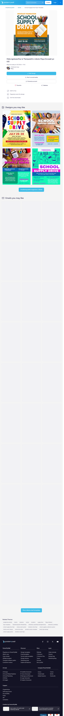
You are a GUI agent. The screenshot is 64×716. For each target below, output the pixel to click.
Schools (39, 660)
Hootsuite (52, 676)
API (4, 697)
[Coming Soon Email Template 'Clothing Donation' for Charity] (31, 382)
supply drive (40, 622)
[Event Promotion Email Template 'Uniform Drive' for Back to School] (31, 261)
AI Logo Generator (25, 678)
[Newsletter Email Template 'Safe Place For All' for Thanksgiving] (31, 423)
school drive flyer (19, 629)
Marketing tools (25, 660)
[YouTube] (57, 641)
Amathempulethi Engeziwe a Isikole (31, 189)
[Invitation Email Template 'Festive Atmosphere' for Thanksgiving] (52, 382)
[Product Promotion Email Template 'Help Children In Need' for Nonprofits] (52, 463)
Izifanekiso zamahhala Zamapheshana (37, 624)
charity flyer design (43, 629)
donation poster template (31, 629)
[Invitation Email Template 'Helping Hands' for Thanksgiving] (11, 382)
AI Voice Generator (25, 674)
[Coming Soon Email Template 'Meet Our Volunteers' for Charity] (11, 423)
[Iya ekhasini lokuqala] (7, 2)
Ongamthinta (6, 689)
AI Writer (5, 678)
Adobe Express (42, 676)
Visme (51, 672)
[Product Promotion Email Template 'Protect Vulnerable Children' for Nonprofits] (31, 504)
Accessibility (6, 693)
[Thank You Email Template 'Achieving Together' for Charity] (31, 585)
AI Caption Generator (26, 680)
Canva (39, 672)
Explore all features (26, 662)
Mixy (12, 68)
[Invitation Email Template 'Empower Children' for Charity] (52, 301)
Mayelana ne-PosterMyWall (10, 652)
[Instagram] (47, 641)
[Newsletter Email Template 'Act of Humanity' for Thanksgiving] (52, 423)
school (27, 622)
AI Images (5, 680)
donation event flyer (20, 631)
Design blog (51, 656)
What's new (6, 654)
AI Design (5, 672)
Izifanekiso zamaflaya (53, 624)
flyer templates (6, 624)
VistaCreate (41, 674)
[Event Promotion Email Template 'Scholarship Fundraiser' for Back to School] (52, 220)
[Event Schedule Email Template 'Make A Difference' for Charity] (31, 301)
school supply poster (8, 631)
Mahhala (39, 652)
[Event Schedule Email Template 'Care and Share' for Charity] (52, 504)
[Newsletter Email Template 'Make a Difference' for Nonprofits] (11, 301)
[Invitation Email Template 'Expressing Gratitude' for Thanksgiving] (31, 544)
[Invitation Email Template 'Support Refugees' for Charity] (52, 342)
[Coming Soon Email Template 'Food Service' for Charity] (11, 544)
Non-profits (40, 662)
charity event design (8, 629)
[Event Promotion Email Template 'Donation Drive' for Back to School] (11, 261)
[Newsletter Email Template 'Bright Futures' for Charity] (52, 261)
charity (15, 622)
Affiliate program (7, 658)
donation (22, 622)
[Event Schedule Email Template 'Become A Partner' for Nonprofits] (11, 585)
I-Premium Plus (41, 656)
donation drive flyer (32, 627)
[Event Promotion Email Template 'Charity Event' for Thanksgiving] (52, 585)
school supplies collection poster (47, 627)
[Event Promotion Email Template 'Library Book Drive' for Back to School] (31, 220)
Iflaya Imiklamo (48, 622)
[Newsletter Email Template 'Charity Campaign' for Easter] (52, 544)
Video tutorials (52, 652)
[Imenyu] (60, 2)
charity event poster (21, 627)
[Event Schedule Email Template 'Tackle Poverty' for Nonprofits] (11, 504)
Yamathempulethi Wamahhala (19, 624)
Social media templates (27, 656)
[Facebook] (42, 641)
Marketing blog (52, 658)
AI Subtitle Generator (26, 672)
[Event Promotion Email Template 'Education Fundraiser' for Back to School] (11, 220)
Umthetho (5, 699)
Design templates (25, 652)
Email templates (25, 654)
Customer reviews (7, 662)
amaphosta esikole (7, 622)
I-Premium (39, 654)
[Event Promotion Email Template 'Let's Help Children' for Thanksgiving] (11, 463)
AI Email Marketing (7, 676)
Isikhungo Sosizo (7, 691)
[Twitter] (52, 641)
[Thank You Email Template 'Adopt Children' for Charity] (31, 342)
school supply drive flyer (9, 627)
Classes (50, 654)
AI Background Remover (26, 676)
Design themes (25, 658)
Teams (38, 658)
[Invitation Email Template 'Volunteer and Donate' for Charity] (11, 342)
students (33, 622)
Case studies (6, 656)
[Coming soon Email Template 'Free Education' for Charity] (31, 463)
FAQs (4, 695)
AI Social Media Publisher (9, 674)
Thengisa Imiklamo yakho (9, 660)
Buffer (51, 674)
